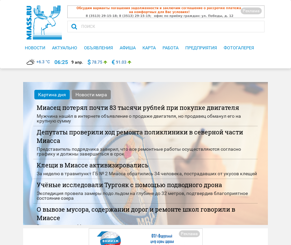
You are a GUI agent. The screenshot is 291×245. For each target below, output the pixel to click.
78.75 (97, 62)
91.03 (121, 62)
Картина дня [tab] (52, 94)
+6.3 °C (38, 62)
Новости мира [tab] (91, 94)
